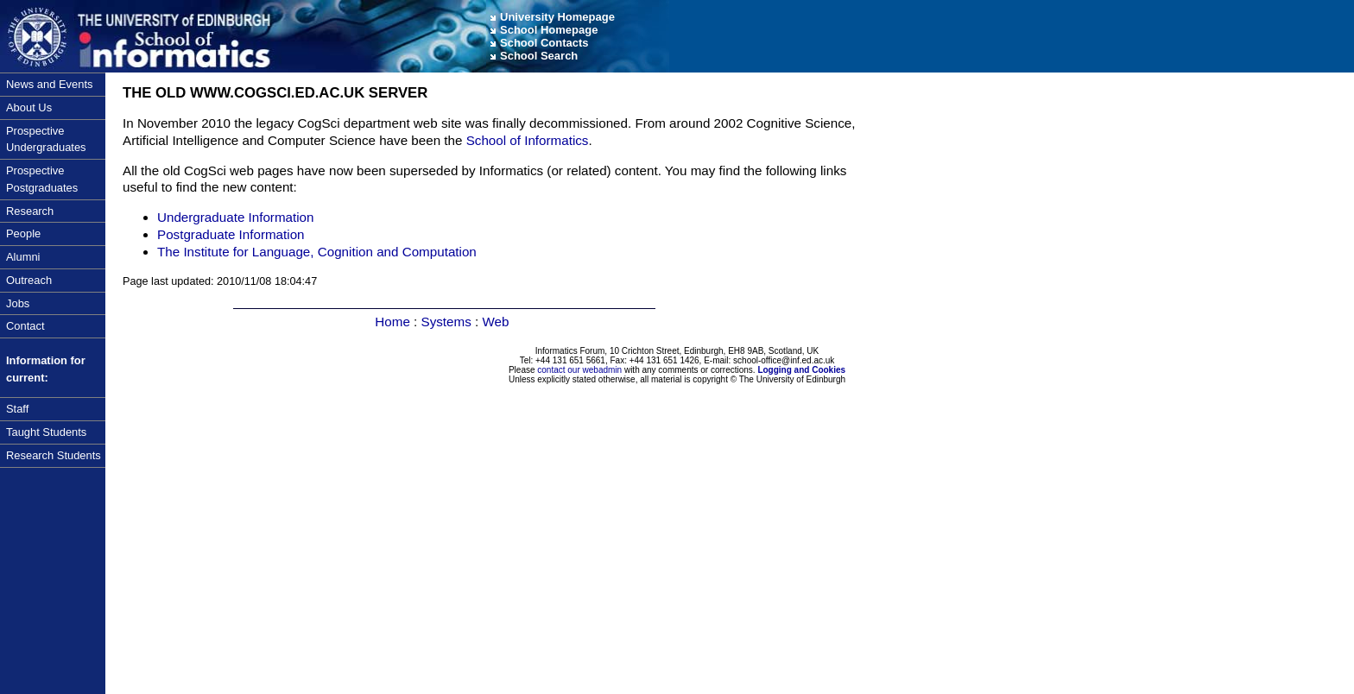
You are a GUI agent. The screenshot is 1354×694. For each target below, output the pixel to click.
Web (495, 321)
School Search (539, 55)
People (23, 233)
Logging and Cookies (801, 370)
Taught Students (46, 432)
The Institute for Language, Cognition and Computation (317, 251)
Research (30, 211)
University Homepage (557, 16)
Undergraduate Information (235, 217)
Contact (25, 325)
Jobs (17, 303)
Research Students (53, 455)
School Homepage (549, 29)
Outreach (29, 280)
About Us (29, 107)
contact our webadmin (579, 370)
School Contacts (544, 42)
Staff (17, 408)
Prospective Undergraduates (46, 139)
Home (392, 321)
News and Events (49, 84)
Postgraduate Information (231, 234)
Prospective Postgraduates (42, 179)
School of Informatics (527, 140)
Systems (446, 321)
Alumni (23, 256)
